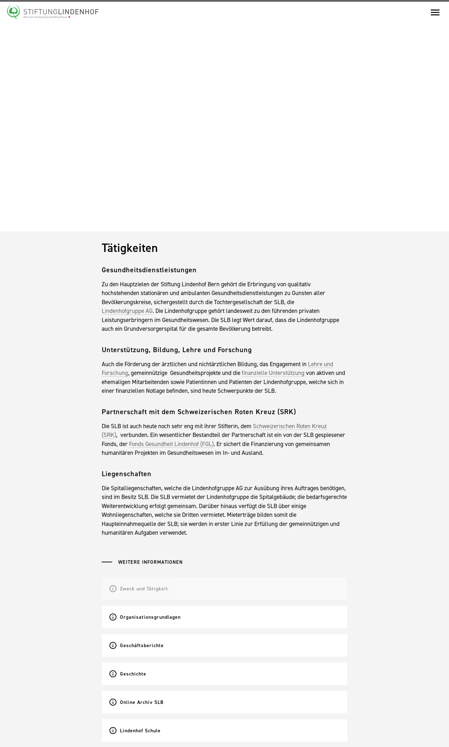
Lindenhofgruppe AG (127, 310)
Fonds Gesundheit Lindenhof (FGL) (171, 443)
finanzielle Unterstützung (273, 372)
